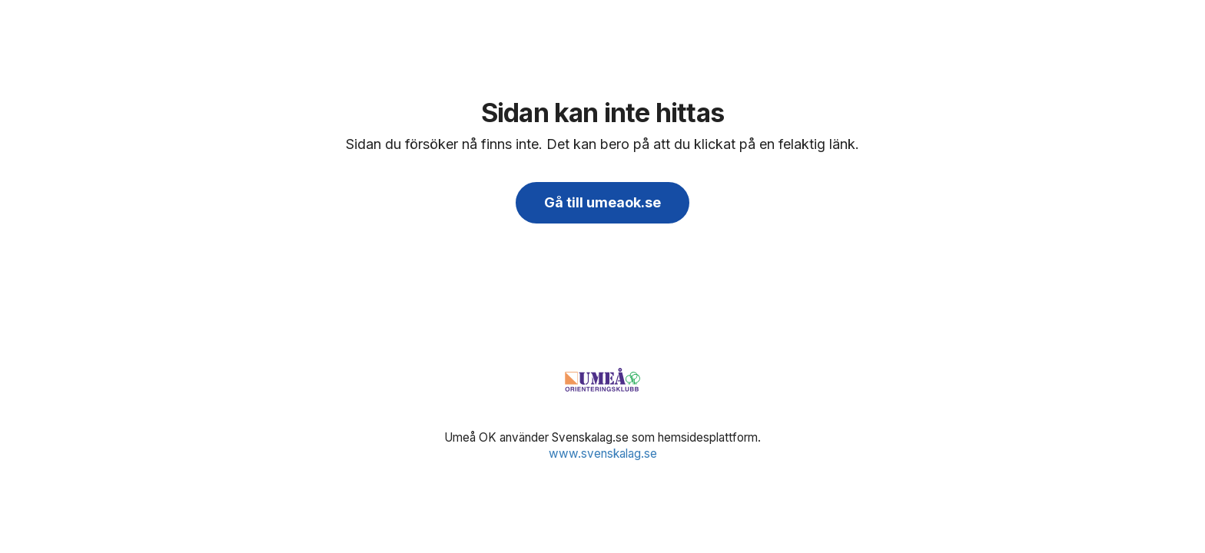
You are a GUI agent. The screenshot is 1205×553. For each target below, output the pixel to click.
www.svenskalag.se (603, 453)
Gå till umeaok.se (602, 202)
